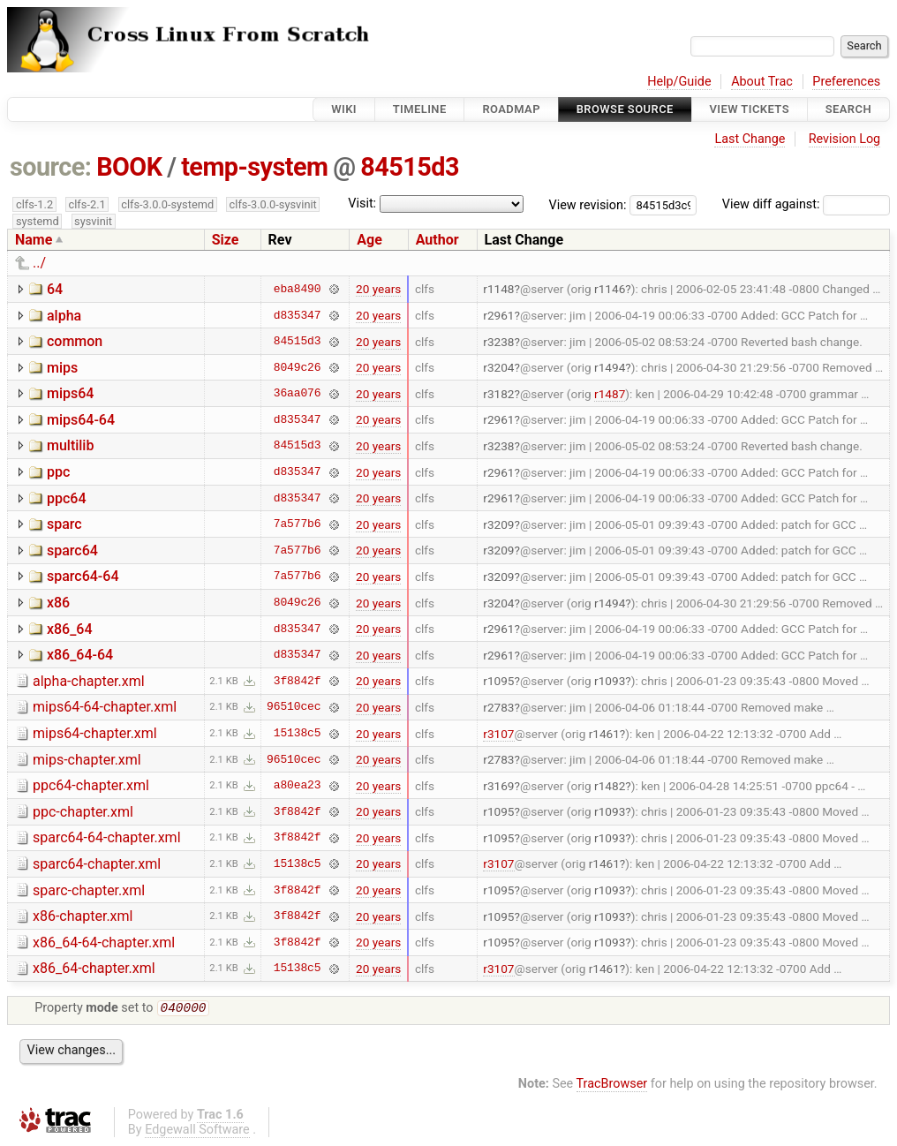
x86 (58, 602)
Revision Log (845, 139)
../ (39, 262)
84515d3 (409, 167)
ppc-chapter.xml (83, 811)
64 (55, 289)
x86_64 (70, 629)
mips (62, 367)
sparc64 (72, 550)
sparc (64, 524)
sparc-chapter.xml (89, 890)
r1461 (604, 734)
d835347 (297, 315)
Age (369, 239)
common (74, 341)
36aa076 (297, 394)
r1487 (609, 394)
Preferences (846, 81)
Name (33, 239)
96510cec (293, 707)
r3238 (498, 342)
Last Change (749, 139)
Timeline (420, 109)
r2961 (498, 315)
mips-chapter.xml (87, 759)
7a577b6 (297, 524)
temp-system (254, 167)
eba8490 (297, 289)
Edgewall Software (197, 1131)
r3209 (498, 524)
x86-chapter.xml (82, 916)
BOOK (129, 167)
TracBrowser (612, 1085)
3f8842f (297, 681)
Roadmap (511, 109)
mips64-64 (81, 419)
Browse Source (625, 109)
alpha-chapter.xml (89, 681)
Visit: (362, 203)
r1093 (609, 681)
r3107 (498, 734)
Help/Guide (679, 81)
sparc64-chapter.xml (97, 864)
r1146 (609, 289)
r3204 (498, 367)
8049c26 (297, 367)
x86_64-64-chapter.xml (104, 942)
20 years (378, 289)
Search (848, 109)
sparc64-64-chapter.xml (107, 837)
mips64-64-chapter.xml (105, 706)
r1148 (498, 289)
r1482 (609, 786)
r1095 (498, 681)
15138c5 (297, 734)
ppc (58, 472)
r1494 (609, 367)
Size (225, 239)
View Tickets (749, 109)
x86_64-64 (80, 654)
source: (51, 167)
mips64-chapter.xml (95, 733)
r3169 (498, 786)
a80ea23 (297, 786)
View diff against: (806, 204)
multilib (70, 445)
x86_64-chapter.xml (94, 968)
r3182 (498, 394)
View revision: (588, 204)
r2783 (498, 707)
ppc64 (67, 498)
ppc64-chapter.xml (91, 785)
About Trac (762, 81)
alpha (64, 315)
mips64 (70, 393)
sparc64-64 (83, 576)
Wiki (344, 109)
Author (437, 239)
